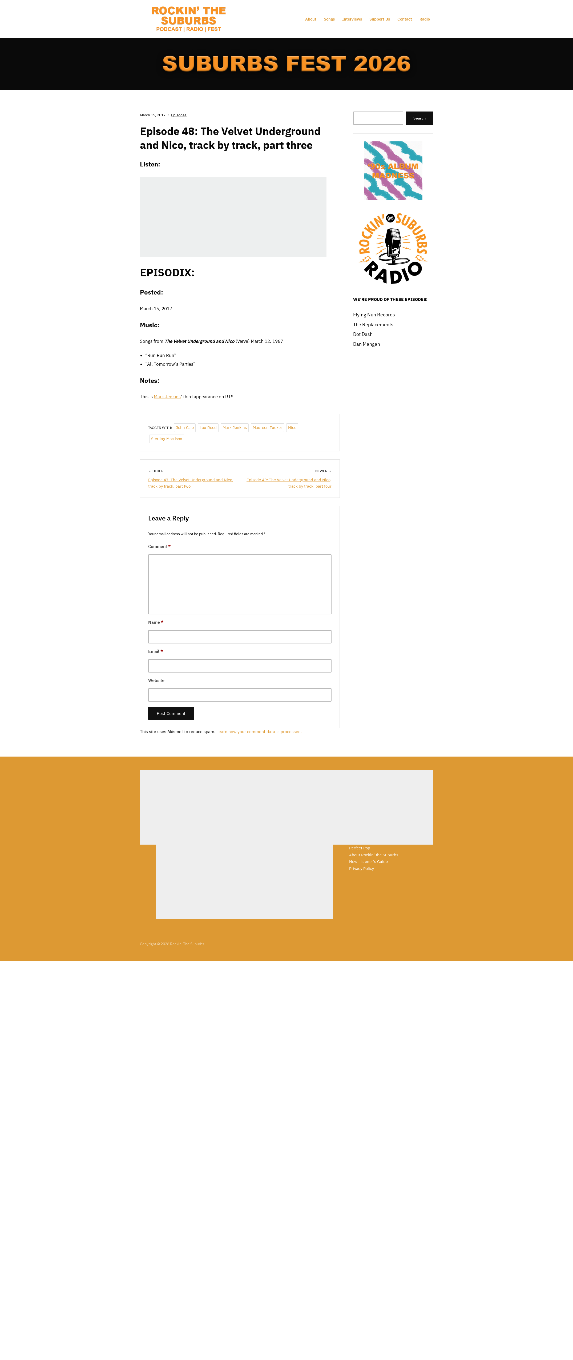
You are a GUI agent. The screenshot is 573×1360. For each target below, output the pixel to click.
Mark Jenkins (167, 397)
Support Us (379, 19)
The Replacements (373, 324)
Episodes (179, 115)
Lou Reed (208, 427)
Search (419, 118)
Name (156, 622)
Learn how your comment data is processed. (259, 731)
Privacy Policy (361, 868)
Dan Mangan (366, 344)
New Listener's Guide (368, 861)
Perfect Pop (359, 847)
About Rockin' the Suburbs (373, 854)
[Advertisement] (228, 807)
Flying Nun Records (374, 315)
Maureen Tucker (267, 427)
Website (156, 680)
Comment (159, 546)
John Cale (185, 427)
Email (155, 651)
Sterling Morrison (166, 438)
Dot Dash (363, 334)
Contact (404, 19)
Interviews (352, 19)
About (310, 19)
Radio (424, 19)
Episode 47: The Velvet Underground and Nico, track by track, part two (190, 483)
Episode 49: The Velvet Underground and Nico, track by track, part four (289, 483)
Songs (329, 19)
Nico (292, 427)
